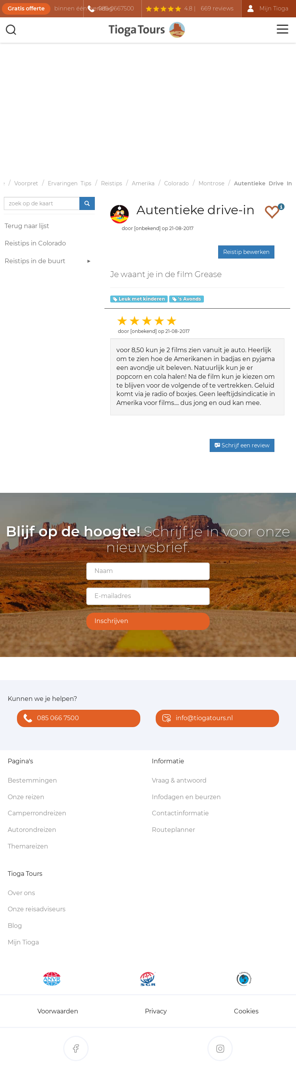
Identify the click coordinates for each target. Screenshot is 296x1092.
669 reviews (217, 8)
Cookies (246, 1011)
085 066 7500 (49, 719)
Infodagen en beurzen (186, 797)
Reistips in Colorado (35, 243)
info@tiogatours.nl (196, 719)
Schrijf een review (242, 445)
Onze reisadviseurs (37, 909)
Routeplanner (173, 829)
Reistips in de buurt (49, 262)
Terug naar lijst (27, 226)
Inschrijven (111, 621)
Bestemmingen (32, 780)
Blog (15, 925)
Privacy (156, 1011)
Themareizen (28, 846)
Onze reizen (26, 797)
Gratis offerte (26, 8)
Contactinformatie (180, 813)
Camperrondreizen (37, 813)
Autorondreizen (32, 829)
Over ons (21, 893)
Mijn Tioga (23, 942)
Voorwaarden (57, 1011)
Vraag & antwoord (179, 780)
